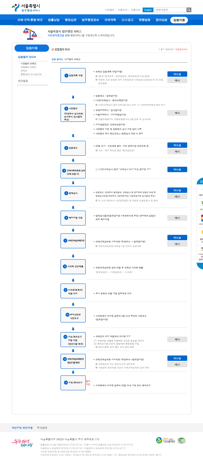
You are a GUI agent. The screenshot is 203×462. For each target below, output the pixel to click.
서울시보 (135, 9)
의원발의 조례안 (28, 67)
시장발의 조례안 (28, 63)
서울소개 (122, 9)
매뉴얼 (177, 74)
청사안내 (42, 428)
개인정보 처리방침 (22, 428)
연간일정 (23, 81)
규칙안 (24, 70)
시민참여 (109, 9)
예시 (177, 80)
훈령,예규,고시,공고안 (31, 74)
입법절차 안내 (26, 57)
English (148, 9)
